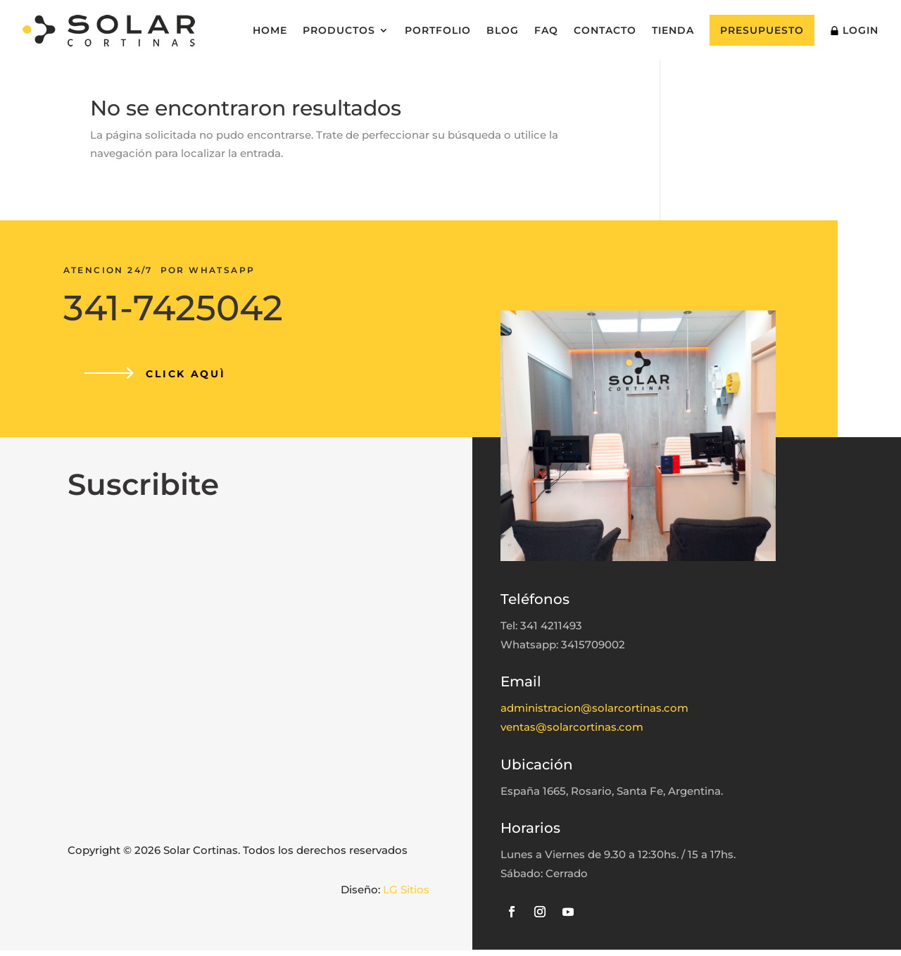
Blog (502, 30)
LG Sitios (406, 894)
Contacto (605, 30)
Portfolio (438, 30)
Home (270, 30)
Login (854, 30)
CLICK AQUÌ (188, 377)
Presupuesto (762, 30)
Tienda (673, 30)
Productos (339, 30)
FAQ (546, 30)
